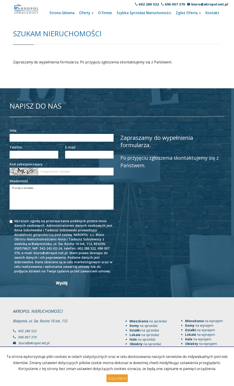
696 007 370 (175, 4)
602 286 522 (149, 4)
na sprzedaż (148, 321)
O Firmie (105, 12)
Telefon (16, 147)
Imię (13, 130)
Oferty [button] (86, 12)
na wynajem (204, 321)
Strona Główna (61, 12)
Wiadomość (19, 181)
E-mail (70, 147)
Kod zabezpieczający (26, 164)
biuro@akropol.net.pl (209, 4)
